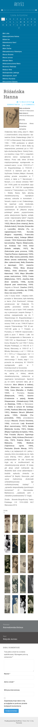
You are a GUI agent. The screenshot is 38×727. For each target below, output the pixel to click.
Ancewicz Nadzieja (9, 67)
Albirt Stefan (7, 48)
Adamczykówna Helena (11, 36)
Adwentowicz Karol (9, 42)
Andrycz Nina (7, 70)
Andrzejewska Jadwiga (11, 73)
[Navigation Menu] (36, 10)
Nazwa (7, 674)
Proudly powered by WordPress (13, 721)
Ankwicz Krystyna (9, 79)
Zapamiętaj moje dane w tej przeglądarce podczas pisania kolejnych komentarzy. (15, 703)
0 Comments (29, 105)
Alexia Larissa (8, 58)
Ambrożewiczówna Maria (11, 64)
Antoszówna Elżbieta (10, 82)
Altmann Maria (8, 61)
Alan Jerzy (6, 45)
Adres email (9, 682)
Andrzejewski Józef (10, 76)
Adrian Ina (6, 39)
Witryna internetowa (12, 690)
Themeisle (19, 723)
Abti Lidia (6, 33)
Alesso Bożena (8, 54)
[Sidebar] (2, 10)
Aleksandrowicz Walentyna (12, 51)
